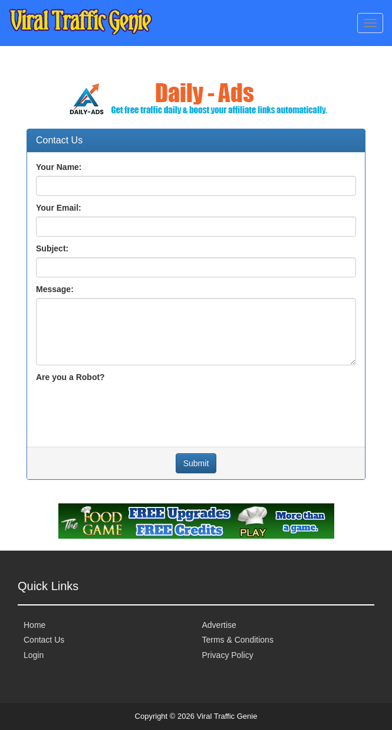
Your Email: (58, 207)
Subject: (52, 248)
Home (34, 625)
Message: (55, 289)
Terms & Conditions (238, 639)
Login (34, 655)
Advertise (219, 625)
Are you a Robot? (70, 377)
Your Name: (59, 167)
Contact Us (44, 639)
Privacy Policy (227, 655)
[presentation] (125, 409)
